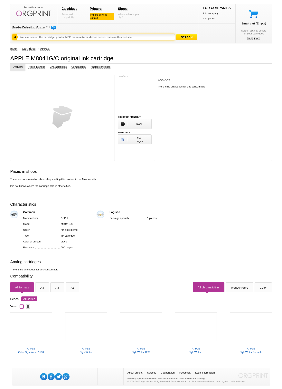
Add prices (209, 18)
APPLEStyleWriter (86, 350)
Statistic (151, 372)
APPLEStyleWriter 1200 (141, 350)
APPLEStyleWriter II (196, 350)
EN (53, 27)
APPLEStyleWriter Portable (251, 350)
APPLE (45, 48)
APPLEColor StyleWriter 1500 (31, 350)
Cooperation (168, 372)
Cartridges (69, 8)
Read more (253, 38)
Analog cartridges (100, 66)
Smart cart (253, 23)
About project (135, 372)
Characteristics (58, 66)
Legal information (205, 372)
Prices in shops (36, 66)
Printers (95, 8)
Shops (122, 8)
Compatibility (78, 66)
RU (48, 27)
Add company (211, 13)
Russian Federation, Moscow (28, 27)
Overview (18, 66)
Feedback (185, 372)
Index (13, 48)
